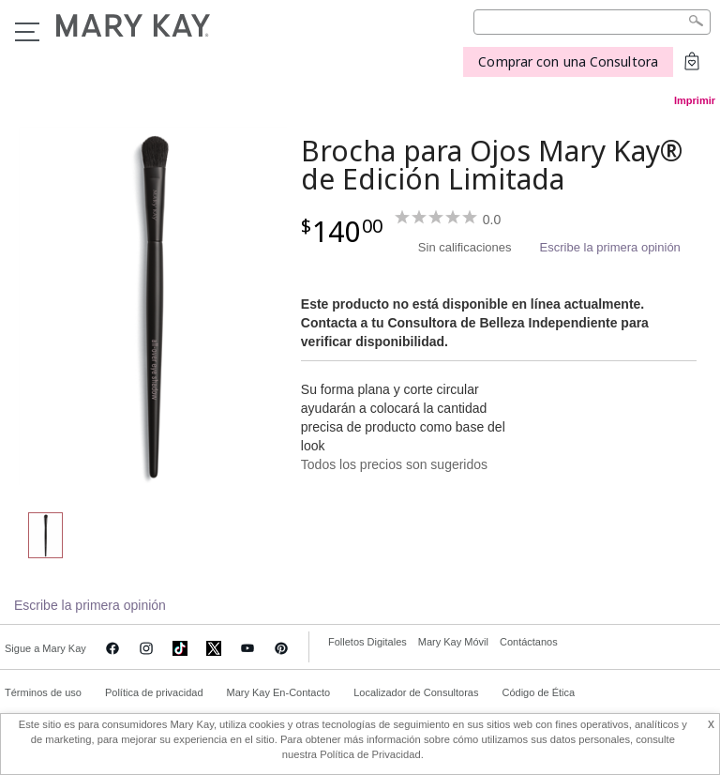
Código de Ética (538, 692)
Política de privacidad (154, 692)
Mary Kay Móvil (453, 641)
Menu (27, 32)
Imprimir (694, 100)
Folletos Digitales (367, 641)
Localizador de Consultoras (415, 692)
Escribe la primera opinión (610, 247)
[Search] (592, 22)
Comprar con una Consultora (568, 61)
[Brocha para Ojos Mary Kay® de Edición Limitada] (153, 306)
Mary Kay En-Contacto (279, 692)
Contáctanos (529, 641)
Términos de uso (43, 692)
